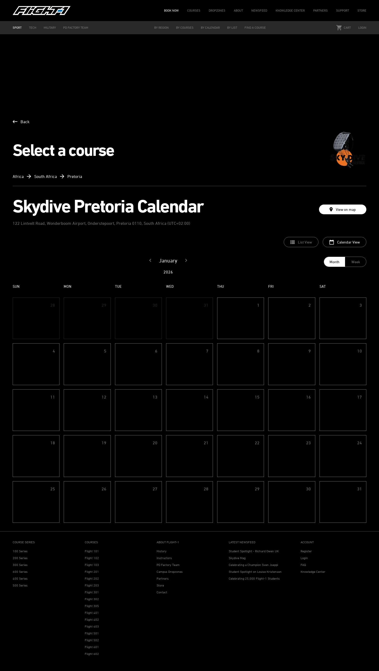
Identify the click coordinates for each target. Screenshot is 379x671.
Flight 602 (92, 654)
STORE (361, 10)
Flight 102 (92, 558)
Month (335, 262)
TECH (32, 27)
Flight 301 (92, 592)
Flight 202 (92, 578)
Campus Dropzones (170, 572)
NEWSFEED (259, 10)
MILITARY (50, 27)
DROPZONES (217, 10)
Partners (163, 578)
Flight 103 (92, 565)
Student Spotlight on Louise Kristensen (255, 572)
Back (21, 121)
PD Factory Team (168, 565)
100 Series (20, 551)
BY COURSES (184, 27)
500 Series (20, 585)
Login (362, 27)
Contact (162, 592)
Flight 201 (92, 572)
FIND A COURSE (255, 27)
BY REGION (161, 27)
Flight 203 (92, 585)
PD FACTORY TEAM (75, 27)
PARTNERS (320, 10)
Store (160, 585)
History (162, 551)
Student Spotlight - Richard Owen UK (254, 551)
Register (306, 551)
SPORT (17, 27)
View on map (343, 209)
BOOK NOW (171, 10)
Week (355, 262)
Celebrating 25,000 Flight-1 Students (254, 578)
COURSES (193, 10)
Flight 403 (92, 626)
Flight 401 (92, 613)
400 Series (20, 578)
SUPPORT (342, 10)
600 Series (20, 572)
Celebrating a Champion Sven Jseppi (253, 565)
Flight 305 (92, 606)
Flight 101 (92, 551)
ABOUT (238, 10)
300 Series (20, 565)
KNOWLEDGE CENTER (290, 10)
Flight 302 (92, 599)
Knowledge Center (313, 572)
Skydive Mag (237, 558)
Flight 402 (92, 620)
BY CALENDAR (210, 27)
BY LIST (232, 27)
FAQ (303, 565)
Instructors (164, 558)
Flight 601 (92, 647)
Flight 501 (92, 633)
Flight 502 (92, 640)
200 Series (20, 558)
